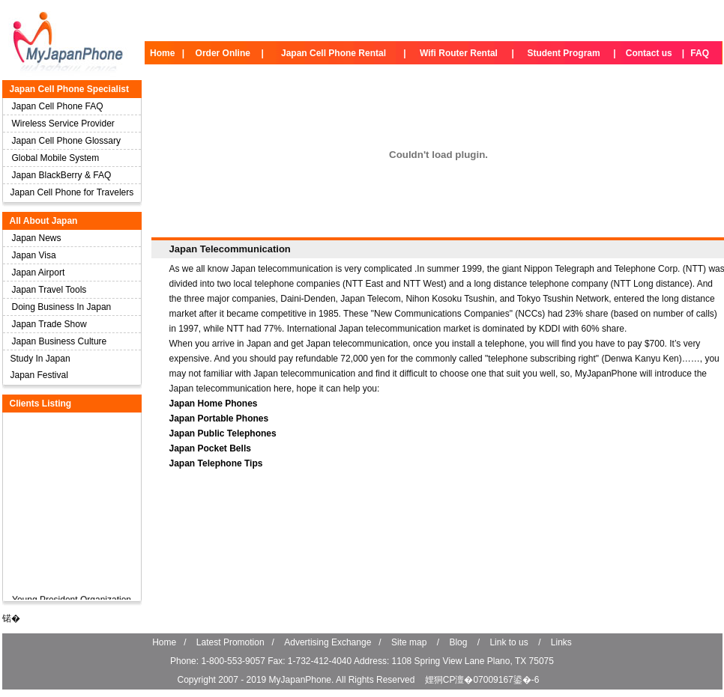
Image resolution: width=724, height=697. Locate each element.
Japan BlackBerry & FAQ (62, 175)
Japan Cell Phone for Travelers (72, 192)
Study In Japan (40, 358)
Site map (408, 642)
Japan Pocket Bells (210, 448)
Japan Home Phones (213, 403)
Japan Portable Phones (219, 418)
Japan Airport (38, 272)
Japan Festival (39, 375)
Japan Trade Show (49, 324)
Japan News (36, 238)
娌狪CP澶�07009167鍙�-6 (482, 680)
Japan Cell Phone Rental (333, 53)
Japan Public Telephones (223, 433)
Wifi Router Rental (459, 53)
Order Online (223, 53)
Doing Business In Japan (62, 307)
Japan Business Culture (59, 341)
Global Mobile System (56, 158)
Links (561, 642)
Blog (458, 642)
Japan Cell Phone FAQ (57, 106)
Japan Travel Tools (49, 289)
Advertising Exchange (327, 642)
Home (162, 53)
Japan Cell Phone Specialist (69, 89)
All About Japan (44, 221)
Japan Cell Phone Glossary (66, 141)
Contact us (649, 53)
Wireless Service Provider (63, 123)
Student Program (563, 53)
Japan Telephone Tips (216, 463)
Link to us (508, 642)
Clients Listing (41, 403)
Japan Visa (34, 255)
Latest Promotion (230, 642)
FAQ (699, 53)
